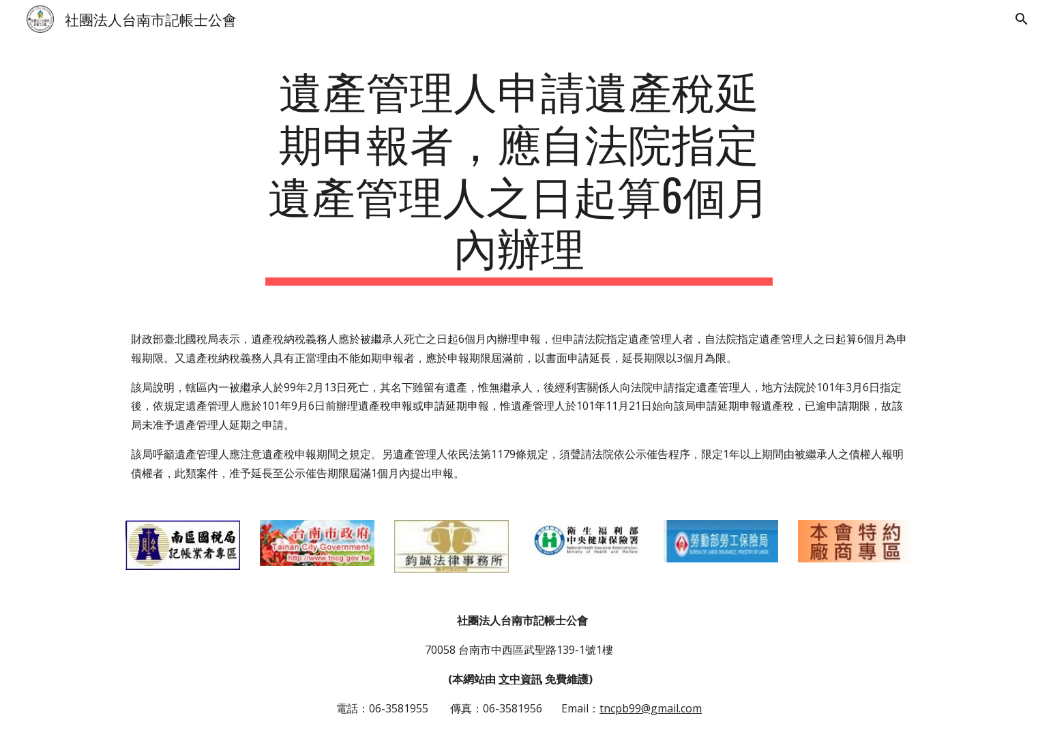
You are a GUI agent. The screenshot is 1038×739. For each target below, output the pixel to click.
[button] (1021, 19)
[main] (519, 174)
